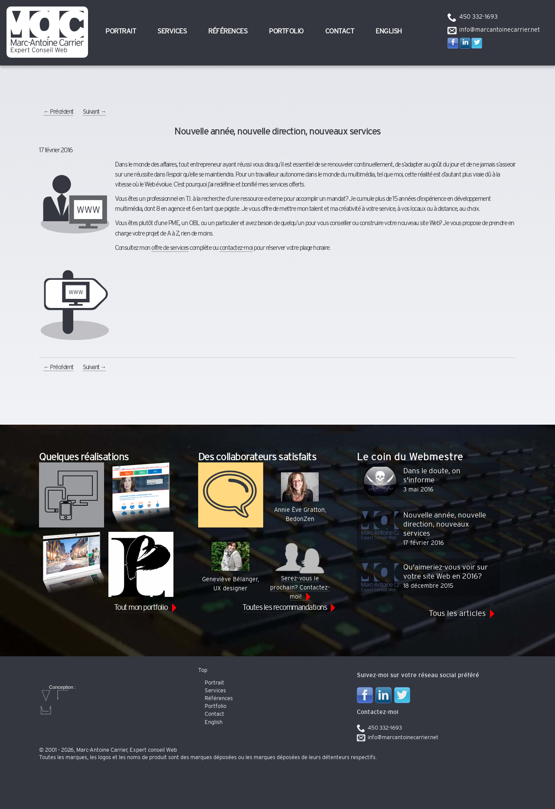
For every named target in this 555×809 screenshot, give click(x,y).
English (388, 31)
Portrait (120, 31)
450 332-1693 (478, 17)
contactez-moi (236, 248)
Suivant (94, 112)
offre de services (170, 248)
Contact (339, 31)
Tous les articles (457, 614)
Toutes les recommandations (284, 608)
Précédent (58, 112)
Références (227, 31)
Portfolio (286, 31)
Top (202, 670)
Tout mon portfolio (141, 608)
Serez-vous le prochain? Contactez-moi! (300, 571)
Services (171, 31)
